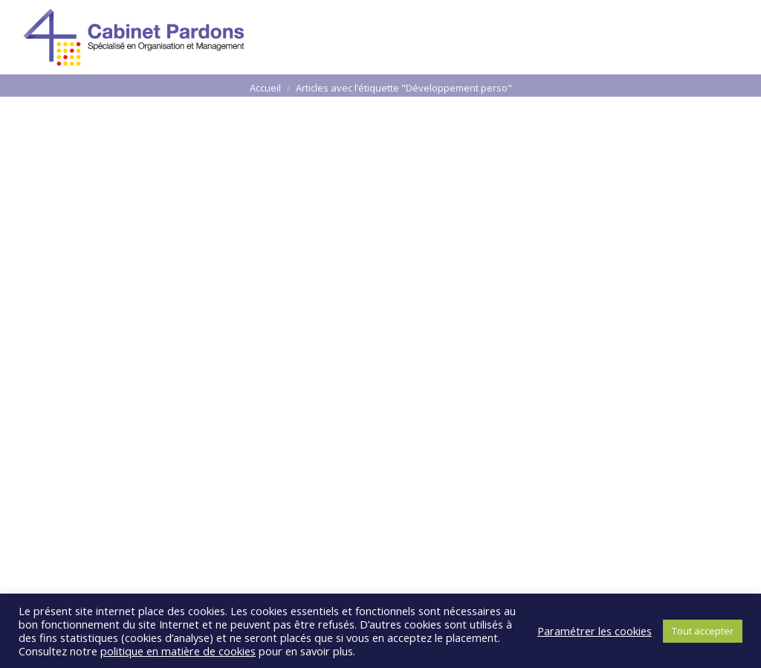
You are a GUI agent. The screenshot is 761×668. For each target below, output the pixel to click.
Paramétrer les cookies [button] (594, 631)
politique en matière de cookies (178, 650)
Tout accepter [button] (703, 631)
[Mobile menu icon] (719, 37)
